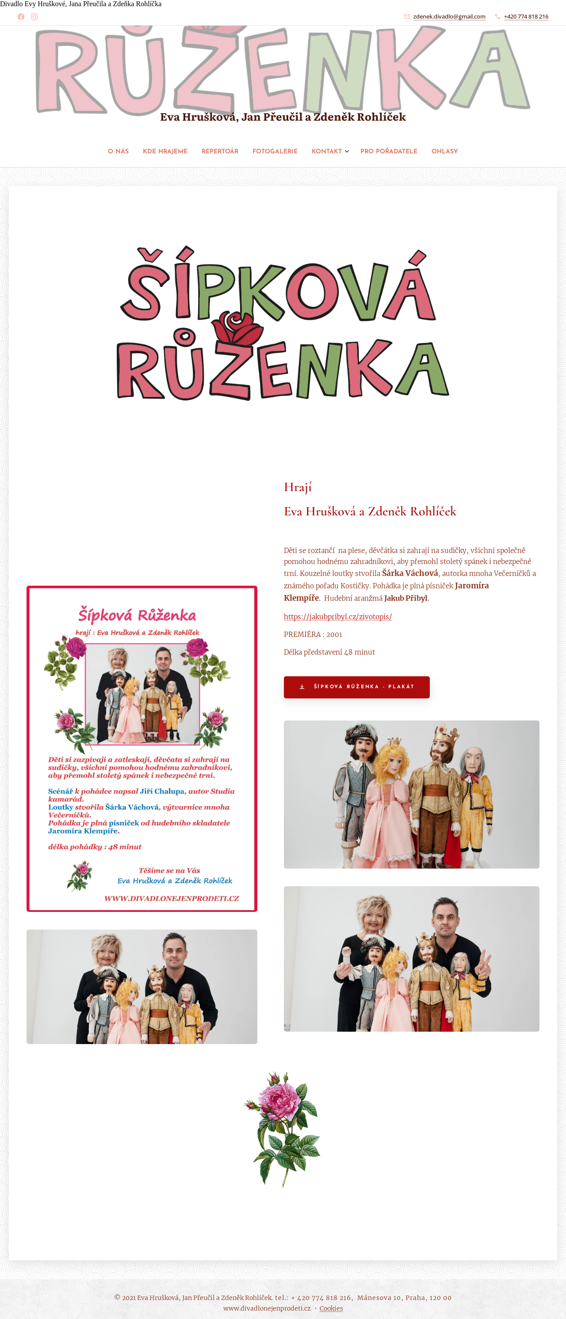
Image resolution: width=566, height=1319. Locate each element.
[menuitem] (241, 152)
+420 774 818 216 (526, 16)
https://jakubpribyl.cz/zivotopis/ (338, 617)
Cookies (331, 1308)
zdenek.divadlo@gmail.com (449, 16)
